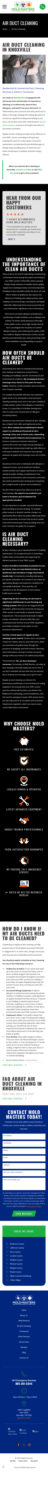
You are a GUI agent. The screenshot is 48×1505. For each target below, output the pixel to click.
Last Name (7, 1143)
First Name (7, 1135)
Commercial (24, 1331)
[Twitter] (24, 1445)
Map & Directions (24, 1418)
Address (6, 1165)
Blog (24, 1352)
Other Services (24, 1336)
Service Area (24, 1342)
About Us (24, 1315)
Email (5, 1157)
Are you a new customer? (13, 1172)
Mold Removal (23, 1320)
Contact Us (24, 1358)
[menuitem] (13, 1461)
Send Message (24, 1213)
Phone (5, 1150)
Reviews (24, 1347)
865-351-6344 (23, 1383)
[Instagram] (29, 1445)
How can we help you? (11, 1179)
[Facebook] (18, 1445)
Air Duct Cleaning (24, 1326)
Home (24, 1310)
